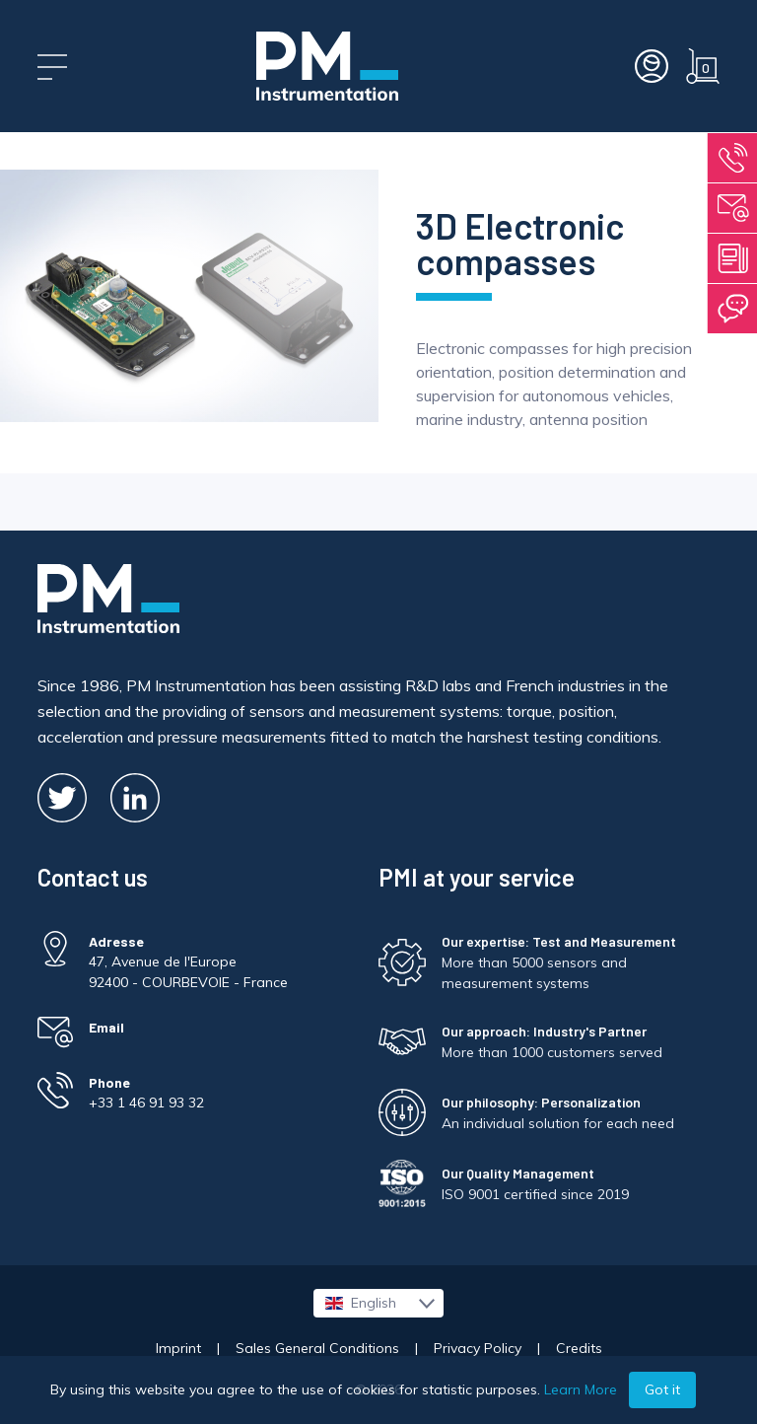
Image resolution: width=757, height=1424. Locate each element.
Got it (662, 1389)
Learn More (580, 1389)
